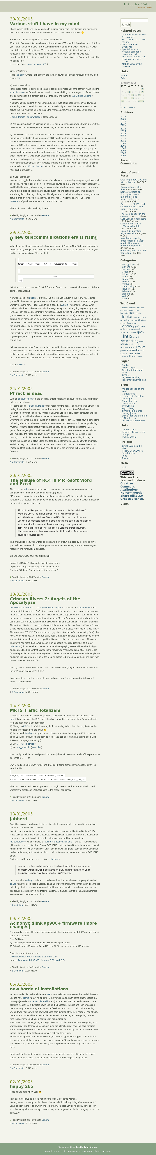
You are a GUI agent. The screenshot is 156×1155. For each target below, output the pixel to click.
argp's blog (128, 408)
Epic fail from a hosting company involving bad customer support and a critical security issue (134, 55)
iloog (124, 456)
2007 (123, 148)
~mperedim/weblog (133, 396)
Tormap (126, 458)
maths (125, 284)
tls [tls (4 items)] (136, 354)
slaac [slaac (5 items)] (142, 351)
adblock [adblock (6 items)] (124, 308)
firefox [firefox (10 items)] (142, 320)
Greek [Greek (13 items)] (141, 326)
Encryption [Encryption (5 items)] (132, 321)
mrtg (12, 719)
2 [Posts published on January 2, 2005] (142, 89)
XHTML (101, 1151)
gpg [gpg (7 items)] (135, 326)
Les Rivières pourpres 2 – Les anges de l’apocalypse (36, 607)
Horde (26, 998)
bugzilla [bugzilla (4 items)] (138, 313)
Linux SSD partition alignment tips (131, 232)
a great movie (83, 607)
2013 (123, 133)
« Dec (124, 107)
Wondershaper (35, 166)
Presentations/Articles (134, 380)
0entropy (127, 398)
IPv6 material (129, 437)
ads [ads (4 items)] (142, 308)
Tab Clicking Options (81, 96)
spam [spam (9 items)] (124, 353)
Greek (125, 272)
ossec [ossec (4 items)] (141, 341)
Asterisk (65, 305)
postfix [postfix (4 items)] (137, 344)
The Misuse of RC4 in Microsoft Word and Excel (51, 482)
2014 (123, 131)
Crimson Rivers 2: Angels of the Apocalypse (45, 601)
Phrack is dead (26, 393)
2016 (123, 126)
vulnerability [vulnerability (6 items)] (127, 356)
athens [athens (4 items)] (131, 310)
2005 (123, 153)
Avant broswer (17, 92)
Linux (125, 279)
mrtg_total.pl (23, 747)
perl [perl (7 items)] (123, 344)
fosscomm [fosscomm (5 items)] (131, 323)
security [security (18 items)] (133, 350)
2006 (123, 150)
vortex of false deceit (133, 420)
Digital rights (129, 367)
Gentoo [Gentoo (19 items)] (126, 326)
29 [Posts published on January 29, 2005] (139, 101)
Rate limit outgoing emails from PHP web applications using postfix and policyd (132, 242)
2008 (123, 146)
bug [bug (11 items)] (131, 312)
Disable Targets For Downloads (25, 117)
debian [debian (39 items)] (127, 316)
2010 (123, 141)
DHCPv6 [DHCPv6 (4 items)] (137, 317)
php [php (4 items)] (126, 344)
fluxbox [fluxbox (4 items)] (123, 323)
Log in (124, 467)
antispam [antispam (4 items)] (124, 310)
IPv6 (124, 276)
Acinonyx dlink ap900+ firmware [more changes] (53, 925)
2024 (123, 116)
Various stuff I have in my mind (44, 24)
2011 (123, 138)
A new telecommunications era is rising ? (54, 239)
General (45, 215)
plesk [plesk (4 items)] (131, 344)
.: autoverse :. (129, 394)
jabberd (18, 819)
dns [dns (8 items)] (144, 317)
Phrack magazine (35, 406)
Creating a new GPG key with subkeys (134, 180)
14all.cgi (29, 733)
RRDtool (27, 726)
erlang (29, 880)
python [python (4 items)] (123, 351)
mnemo (33, 1001)
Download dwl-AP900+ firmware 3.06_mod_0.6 (33, 956)
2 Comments (17, 692)
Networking (128, 286)
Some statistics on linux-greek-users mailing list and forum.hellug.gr (131, 195)
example (30, 744)
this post (20, 75)
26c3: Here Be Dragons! (130, 45)
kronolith (44, 1001)
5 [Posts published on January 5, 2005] (129, 92)
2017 (123, 124)
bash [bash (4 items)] (137, 310)
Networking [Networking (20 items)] (130, 341)
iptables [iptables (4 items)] (133, 333)
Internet (126, 274)
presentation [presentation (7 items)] (127, 347)
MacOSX (126, 281)
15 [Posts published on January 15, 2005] (139, 95)
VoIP (124, 296)
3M (18, 78)
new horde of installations (39, 989)
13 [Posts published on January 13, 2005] (132, 95)
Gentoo (126, 269)
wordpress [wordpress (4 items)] (138, 356)
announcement (25, 399)
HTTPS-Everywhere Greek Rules (132, 452)
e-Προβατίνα (129, 418)
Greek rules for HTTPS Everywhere (134, 35)
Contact (126, 365)
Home (124, 75)
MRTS (20, 744)
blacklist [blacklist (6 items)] (125, 313)
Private (126, 291)
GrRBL (125, 375)
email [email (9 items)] (124, 320)
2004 (123, 155)
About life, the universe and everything (130, 403)
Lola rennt (15, 646)
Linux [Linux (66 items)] (127, 336)
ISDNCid (14, 201)
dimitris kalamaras (132, 411)
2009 (123, 143)
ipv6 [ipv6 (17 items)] (140, 332)
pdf (25, 489)
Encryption (128, 264)
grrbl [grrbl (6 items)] (123, 329)
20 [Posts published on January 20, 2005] (132, 98)
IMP (49, 994)
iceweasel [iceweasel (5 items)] (135, 329)
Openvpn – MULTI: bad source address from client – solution (133, 206)
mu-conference (17, 841)
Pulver (20, 364)
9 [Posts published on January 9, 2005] (142, 92)
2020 (123, 119)
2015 (123, 128)
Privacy (126, 289)
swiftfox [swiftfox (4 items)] (131, 354)
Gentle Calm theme (86, 1147)
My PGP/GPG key (131, 377)
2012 (123, 136)
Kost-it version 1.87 (36, 64)
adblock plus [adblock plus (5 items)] (134, 308)
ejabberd (54, 859)
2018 (123, 121)
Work (125, 298)
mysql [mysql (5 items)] (136, 337)
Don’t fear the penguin (134, 416)
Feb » (132, 107)
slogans (126, 294)
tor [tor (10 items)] (139, 353)
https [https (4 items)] (128, 329)
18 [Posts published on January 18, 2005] (126, 98)
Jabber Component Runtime (58, 841)
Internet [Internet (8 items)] (125, 332)
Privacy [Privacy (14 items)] (140, 346)
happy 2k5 (21, 1086)
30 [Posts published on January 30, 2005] (142, 101)
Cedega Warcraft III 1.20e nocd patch (131, 224)
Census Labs (129, 429)
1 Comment (16, 905)
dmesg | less (129, 413)
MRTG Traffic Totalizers (35, 710)
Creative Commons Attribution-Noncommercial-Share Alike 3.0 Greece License (133, 491)
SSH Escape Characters (133, 219)
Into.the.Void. (138, 4)
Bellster (32, 298)
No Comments (17, 219)
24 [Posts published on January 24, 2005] (122, 101)
